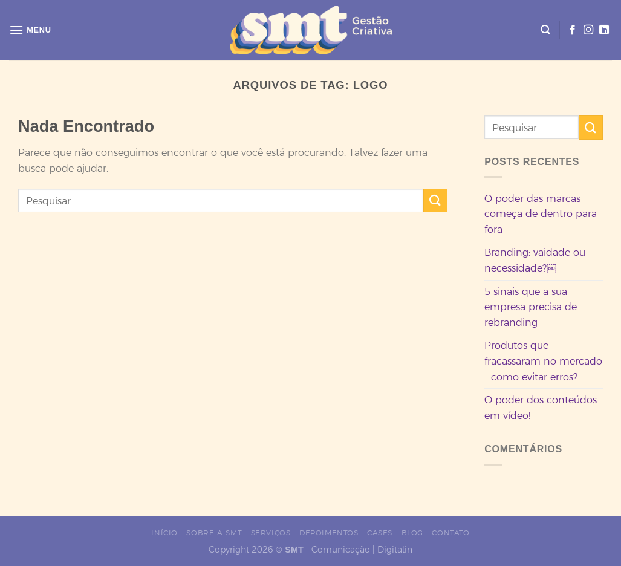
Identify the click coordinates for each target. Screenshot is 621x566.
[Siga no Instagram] (588, 30)
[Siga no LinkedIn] (604, 30)
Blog (412, 533)
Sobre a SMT (214, 533)
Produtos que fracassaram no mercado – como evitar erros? (543, 361)
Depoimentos (329, 533)
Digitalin (394, 550)
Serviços (271, 533)
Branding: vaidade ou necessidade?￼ (534, 260)
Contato (450, 533)
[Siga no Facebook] (572, 30)
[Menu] (30, 30)
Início (164, 533)
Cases (379, 533)
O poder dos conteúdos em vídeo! (540, 407)
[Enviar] (435, 200)
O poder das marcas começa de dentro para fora (540, 214)
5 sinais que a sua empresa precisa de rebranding (530, 307)
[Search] (545, 30)
